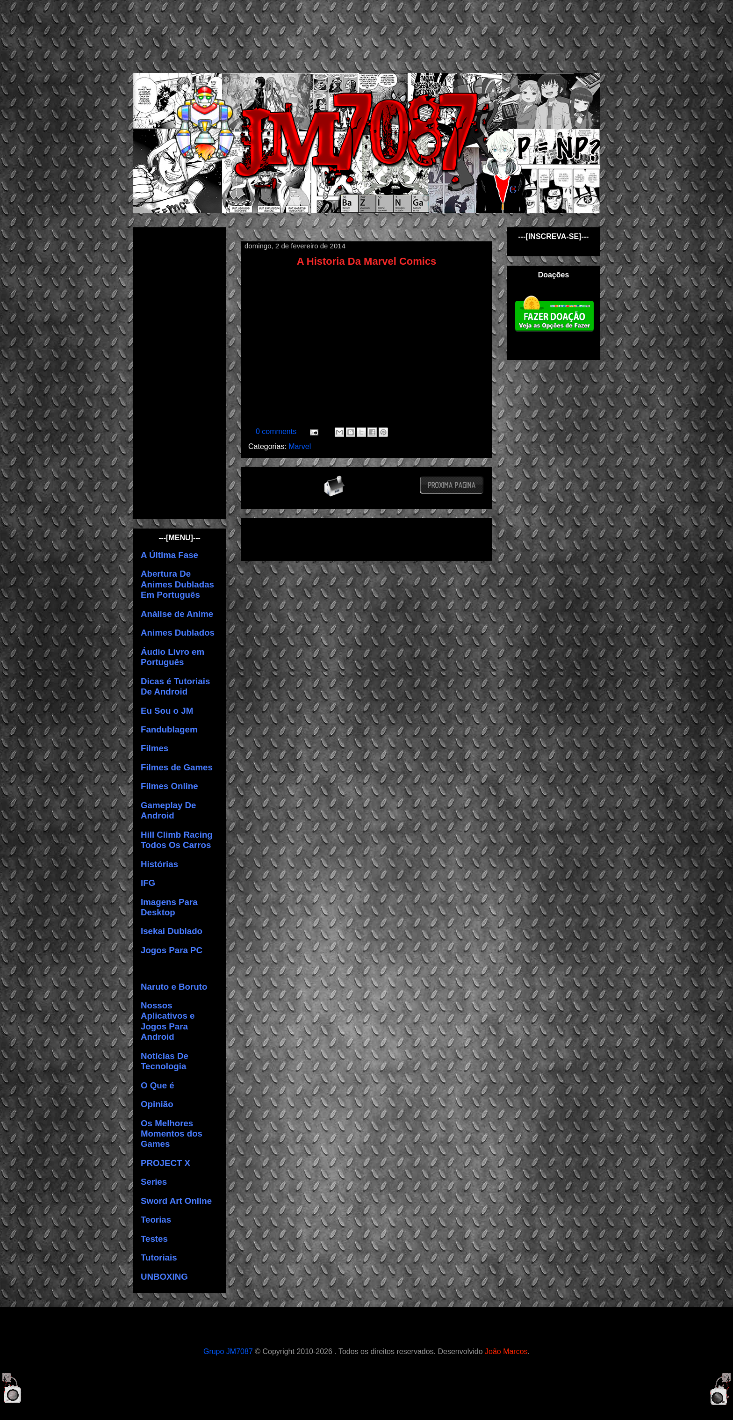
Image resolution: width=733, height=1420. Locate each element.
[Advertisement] (374, 35)
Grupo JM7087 (228, 1351)
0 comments (277, 431)
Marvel (299, 446)
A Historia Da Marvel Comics (367, 261)
